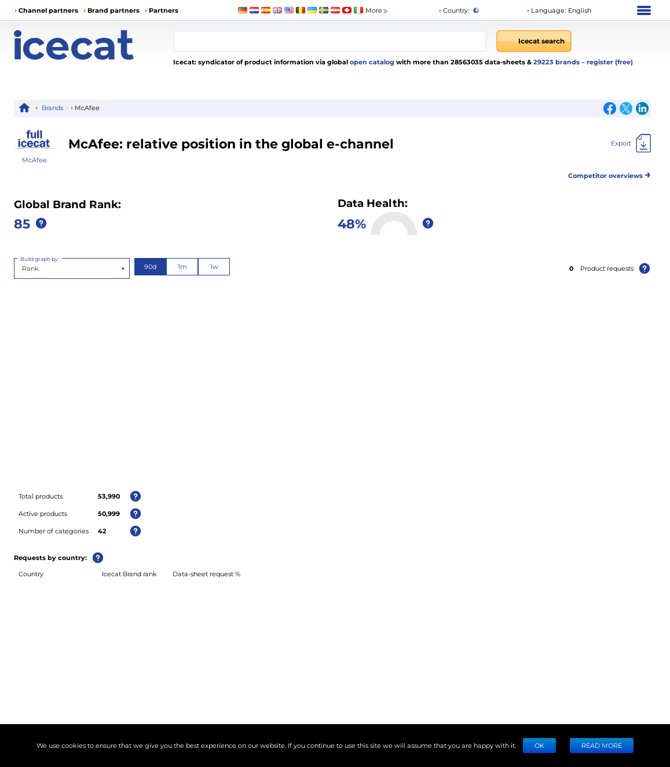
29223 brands (557, 62)
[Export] (631, 143)
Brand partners (113, 10)
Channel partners (48, 10)
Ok (539, 745)
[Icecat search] (534, 41)
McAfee (34, 160)
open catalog (371, 62)
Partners (163, 10)
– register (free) (607, 62)
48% (352, 223)
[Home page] (93, 45)
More (377, 10)
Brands (52, 107)
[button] (558, 10)
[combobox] (330, 41)
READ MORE (601, 745)
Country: (453, 10)
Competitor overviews (609, 173)
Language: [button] (546, 10)
